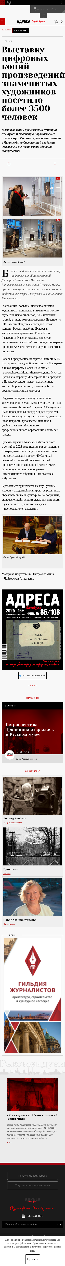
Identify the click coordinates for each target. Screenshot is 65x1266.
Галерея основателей (12, 823)
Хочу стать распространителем (32, 1185)
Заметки (20, 30)
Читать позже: (55, 163)
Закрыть (59, 1224)
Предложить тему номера (32, 1175)
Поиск (3, 2)
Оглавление (32, 1216)
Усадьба (6, 873)
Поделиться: (9, 164)
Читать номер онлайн (32, 675)
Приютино (10, 869)
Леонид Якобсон (14, 818)
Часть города (9, 924)
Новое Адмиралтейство (19, 920)
